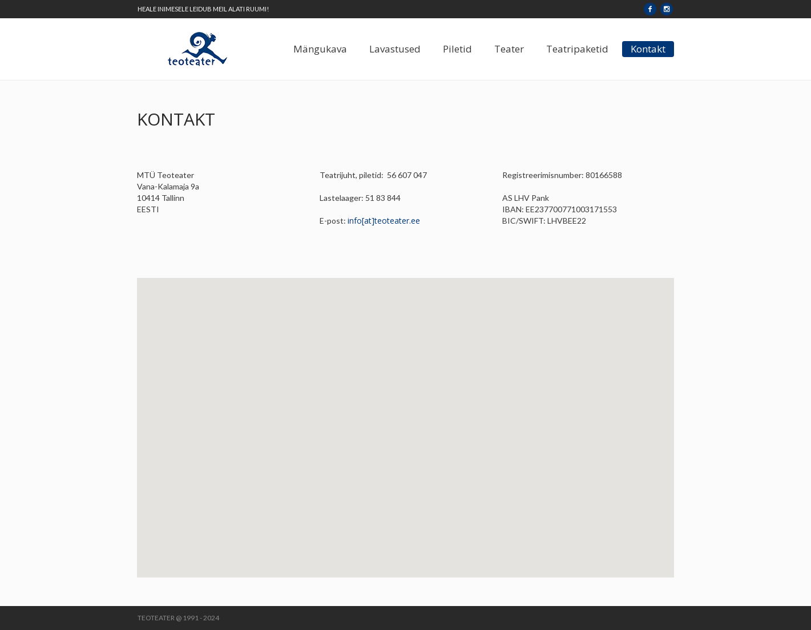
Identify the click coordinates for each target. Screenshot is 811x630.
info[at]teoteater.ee (384, 220)
